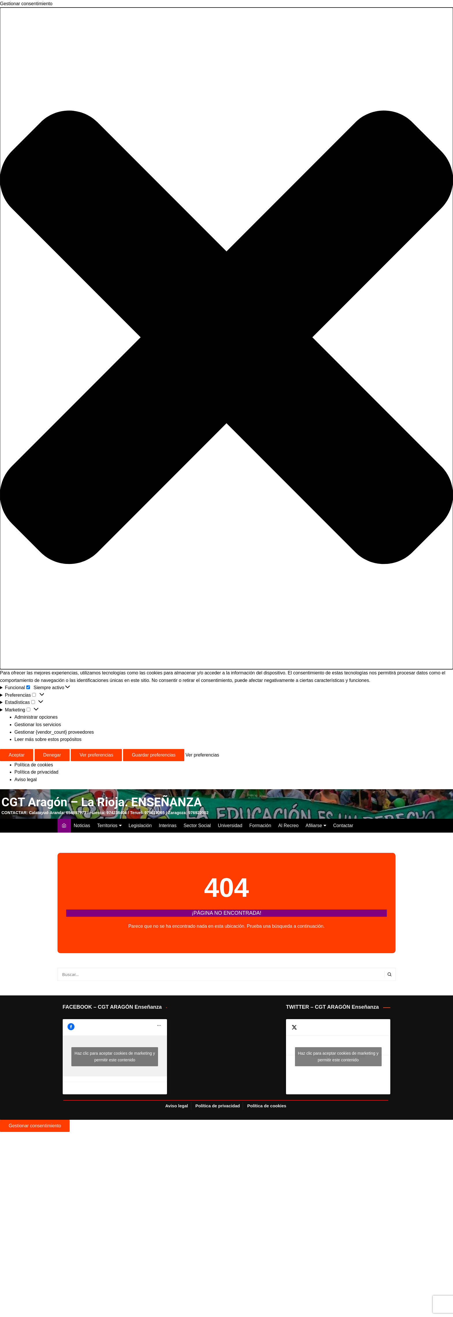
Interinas (168, 825)
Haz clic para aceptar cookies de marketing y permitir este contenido (115, 1056)
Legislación (140, 825)
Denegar (52, 754)
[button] (226, 338)
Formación (260, 825)
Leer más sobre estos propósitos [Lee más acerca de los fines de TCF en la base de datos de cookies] (47, 739)
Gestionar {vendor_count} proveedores (54, 732)
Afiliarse (314, 825)
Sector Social (197, 825)
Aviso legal (25, 779)
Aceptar (17, 754)
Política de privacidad (36, 772)
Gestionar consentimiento (35, 1125)
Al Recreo (288, 825)
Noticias (82, 825)
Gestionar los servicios (37, 724)
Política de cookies (33, 764)
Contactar (343, 825)
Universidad (230, 825)
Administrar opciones (35, 717)
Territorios (107, 825)
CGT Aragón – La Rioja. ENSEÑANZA (101, 802)
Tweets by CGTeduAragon (338, 1056)
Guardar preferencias (153, 754)
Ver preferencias (96, 754)
